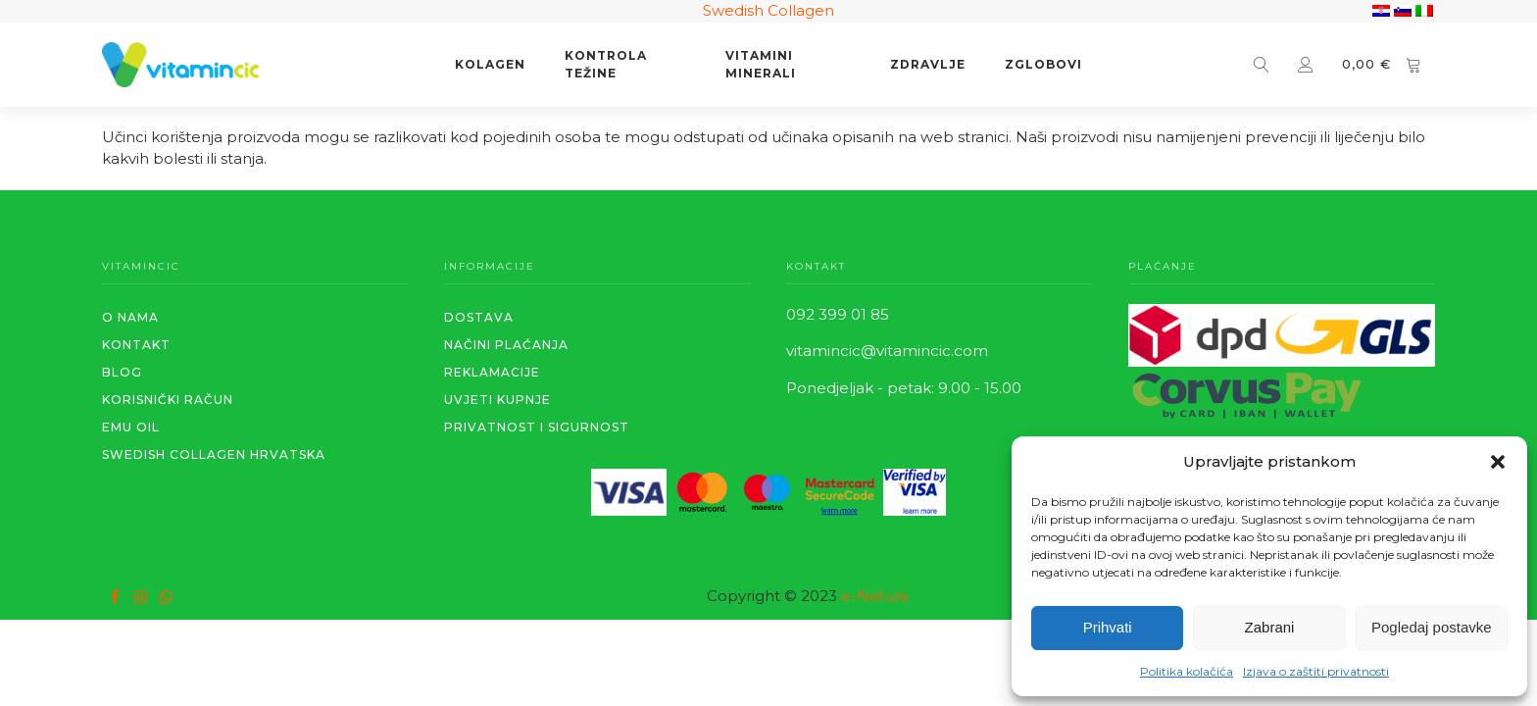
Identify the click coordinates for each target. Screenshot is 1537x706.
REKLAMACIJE (492, 372)
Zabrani (1270, 627)
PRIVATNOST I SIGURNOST (536, 427)
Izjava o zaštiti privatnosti (1316, 671)
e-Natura (874, 595)
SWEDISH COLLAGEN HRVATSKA (213, 454)
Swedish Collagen (768, 10)
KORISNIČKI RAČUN (167, 399)
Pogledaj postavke (1431, 627)
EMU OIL (131, 427)
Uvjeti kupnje (497, 399)
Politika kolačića (1186, 671)
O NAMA (130, 317)
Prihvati (1107, 627)
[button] (1498, 462)
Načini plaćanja (506, 344)
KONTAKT (136, 344)
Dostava (479, 317)
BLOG (122, 372)
